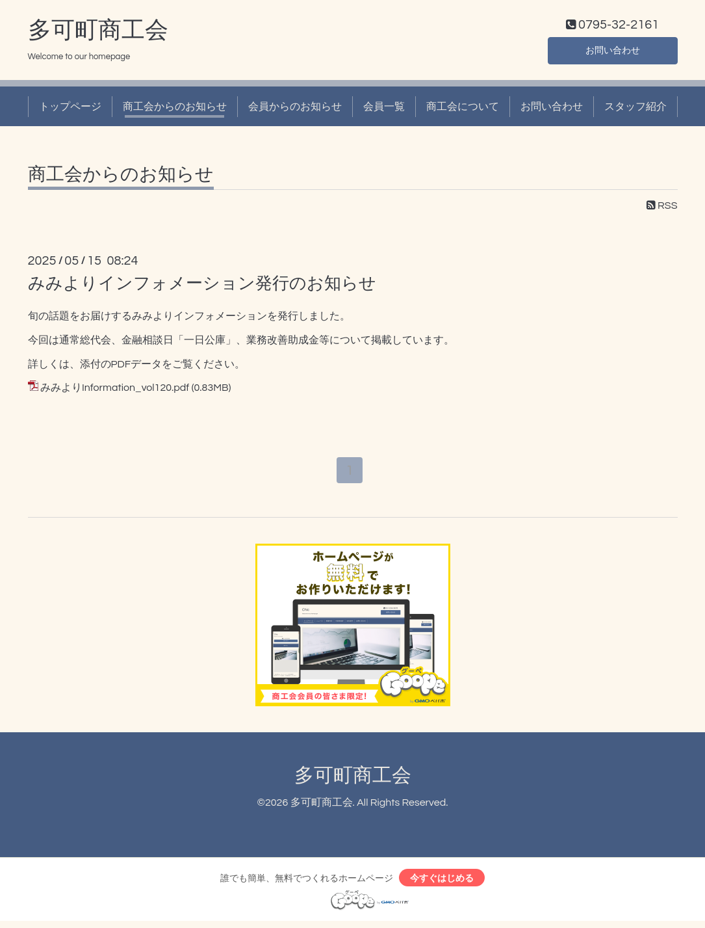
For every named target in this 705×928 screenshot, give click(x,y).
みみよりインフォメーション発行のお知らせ (202, 286)
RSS (662, 209)
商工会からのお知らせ (175, 109)
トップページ (70, 109)
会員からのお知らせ (295, 109)
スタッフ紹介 (635, 109)
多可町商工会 (98, 33)
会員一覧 (384, 109)
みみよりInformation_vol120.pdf (114, 391)
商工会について (462, 109)
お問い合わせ (613, 52)
